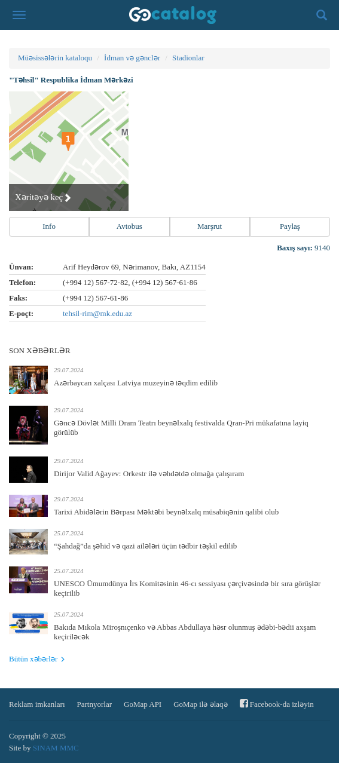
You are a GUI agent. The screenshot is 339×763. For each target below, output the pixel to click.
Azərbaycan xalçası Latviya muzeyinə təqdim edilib (136, 382)
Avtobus (129, 226)
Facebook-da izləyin (277, 703)
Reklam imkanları (37, 704)
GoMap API (142, 704)
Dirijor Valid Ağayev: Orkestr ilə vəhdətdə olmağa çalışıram (149, 473)
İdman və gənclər (132, 57)
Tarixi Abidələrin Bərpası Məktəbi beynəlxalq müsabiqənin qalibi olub (166, 511)
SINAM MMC (56, 747)
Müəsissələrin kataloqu (55, 57)
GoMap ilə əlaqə (200, 704)
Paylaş (290, 226)
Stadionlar (188, 57)
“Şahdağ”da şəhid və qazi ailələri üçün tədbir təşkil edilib (145, 545)
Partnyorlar (94, 704)
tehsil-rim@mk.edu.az (97, 313)
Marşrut (209, 226)
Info (49, 226)
